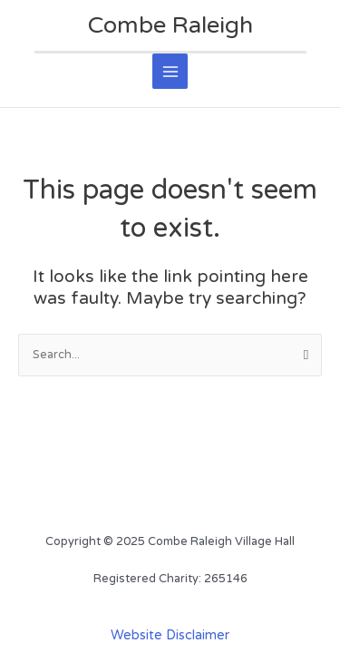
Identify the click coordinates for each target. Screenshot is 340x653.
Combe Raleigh (170, 25)
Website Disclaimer (170, 635)
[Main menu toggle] (170, 71)
